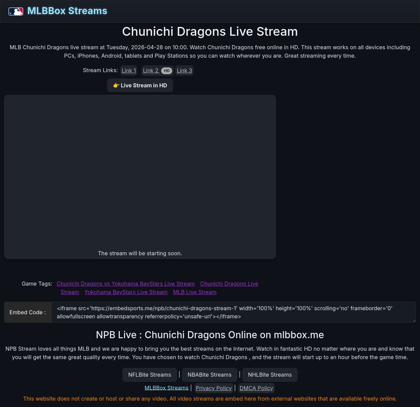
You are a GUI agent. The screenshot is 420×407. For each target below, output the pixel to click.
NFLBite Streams (149, 374)
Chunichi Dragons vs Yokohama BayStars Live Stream (126, 283)
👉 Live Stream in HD (140, 85)
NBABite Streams (210, 374)
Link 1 (129, 70)
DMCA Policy (256, 388)
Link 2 (157, 70)
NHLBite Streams (270, 374)
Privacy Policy (214, 388)
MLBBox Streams (56, 11)
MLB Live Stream (194, 292)
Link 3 (184, 70)
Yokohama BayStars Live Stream (126, 292)
